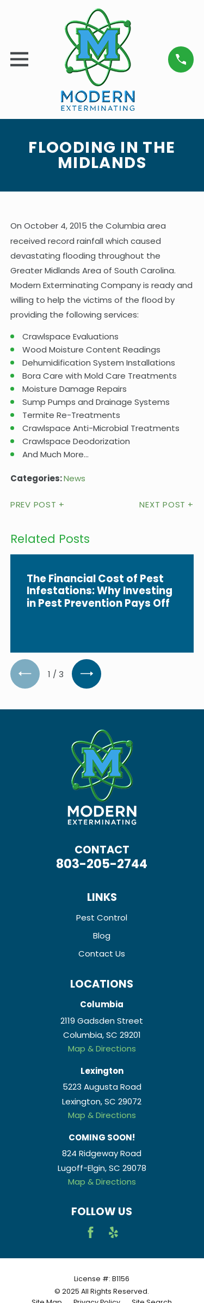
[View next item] (86, 674)
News (74, 478)
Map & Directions (102, 1048)
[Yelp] (113, 1232)
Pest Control (101, 917)
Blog (101, 935)
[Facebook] (90, 1232)
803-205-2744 (101, 863)
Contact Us (101, 953)
